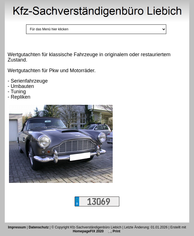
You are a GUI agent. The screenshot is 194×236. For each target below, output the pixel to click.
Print (114, 231)
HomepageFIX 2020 (88, 231)
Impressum (17, 227)
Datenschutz (38, 227)
